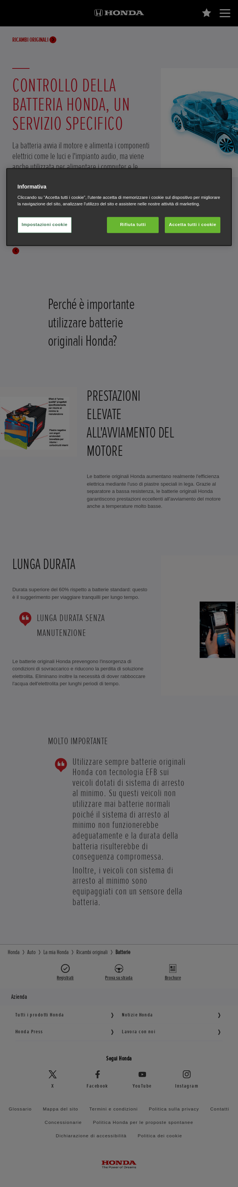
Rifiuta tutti (133, 225)
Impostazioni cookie (45, 225)
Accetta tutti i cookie (193, 225)
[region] (119, 207)
